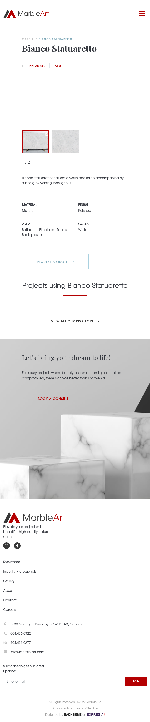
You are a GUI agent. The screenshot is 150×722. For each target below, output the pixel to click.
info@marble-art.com (27, 651)
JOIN (135, 681)
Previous (33, 65)
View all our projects (72, 320)
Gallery (9, 580)
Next (62, 65)
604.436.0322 (20, 633)
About (8, 590)
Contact (9, 599)
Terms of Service (87, 708)
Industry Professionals (19, 571)
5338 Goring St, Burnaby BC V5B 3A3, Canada (47, 624)
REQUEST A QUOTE (52, 261)
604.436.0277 (20, 642)
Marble (28, 39)
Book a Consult (53, 398)
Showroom (11, 561)
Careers (9, 609)
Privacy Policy (62, 708)
